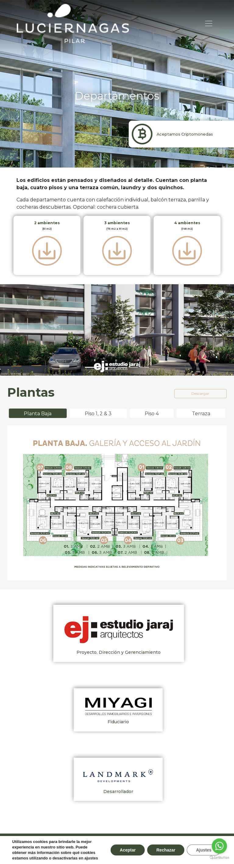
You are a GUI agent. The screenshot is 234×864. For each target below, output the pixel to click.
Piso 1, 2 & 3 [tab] (98, 413)
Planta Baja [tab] (37, 413)
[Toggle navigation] (208, 23)
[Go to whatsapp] (219, 846)
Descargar (200, 393)
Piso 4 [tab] (152, 413)
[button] (17, 330)
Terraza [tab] (201, 413)
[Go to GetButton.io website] (219, 858)
